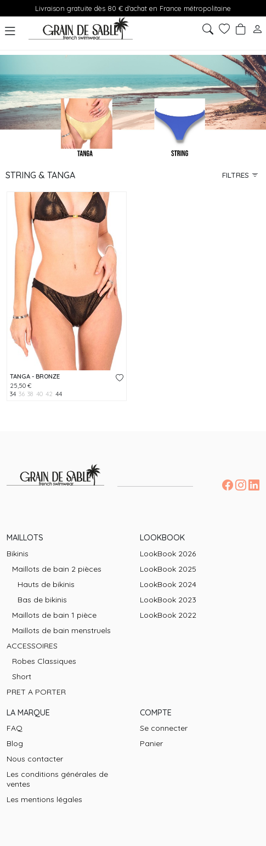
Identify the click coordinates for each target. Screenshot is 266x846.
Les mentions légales (44, 799)
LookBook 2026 (168, 554)
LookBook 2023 (168, 600)
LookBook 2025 (168, 569)
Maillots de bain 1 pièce (54, 615)
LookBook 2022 (168, 615)
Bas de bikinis (42, 600)
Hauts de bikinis (46, 584)
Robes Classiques (44, 661)
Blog (15, 743)
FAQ (14, 728)
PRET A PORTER (36, 692)
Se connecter (164, 728)
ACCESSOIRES (32, 646)
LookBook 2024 (168, 584)
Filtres (240, 174)
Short (21, 676)
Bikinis (18, 554)
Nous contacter (35, 759)
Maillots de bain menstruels (61, 630)
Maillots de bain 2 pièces (56, 569)
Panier (151, 743)
